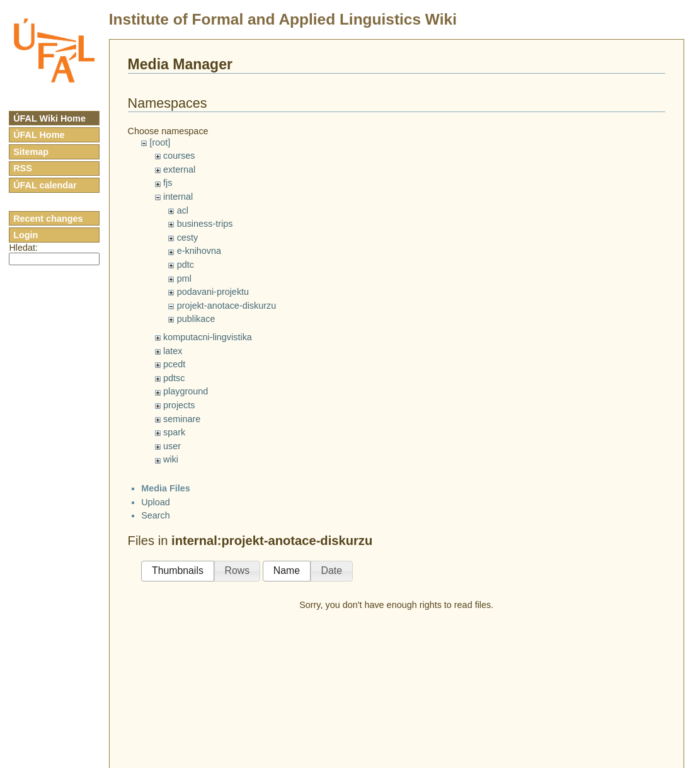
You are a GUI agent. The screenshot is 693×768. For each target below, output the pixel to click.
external (179, 169)
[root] (159, 142)
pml (184, 278)
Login (25, 235)
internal (178, 197)
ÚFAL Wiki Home (49, 118)
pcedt (174, 364)
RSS (22, 168)
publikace (196, 319)
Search (155, 515)
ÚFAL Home (38, 135)
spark (174, 432)
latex (172, 351)
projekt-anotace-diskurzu (227, 306)
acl (182, 210)
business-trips (205, 224)
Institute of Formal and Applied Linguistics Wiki (283, 19)
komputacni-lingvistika (207, 337)
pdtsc (174, 378)
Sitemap (31, 152)
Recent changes (48, 219)
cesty (187, 237)
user (172, 446)
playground (185, 391)
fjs (167, 183)
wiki (170, 459)
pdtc (185, 265)
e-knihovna (199, 251)
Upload (155, 502)
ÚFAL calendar (45, 185)
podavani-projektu (213, 292)
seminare (181, 419)
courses (179, 156)
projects (179, 405)
